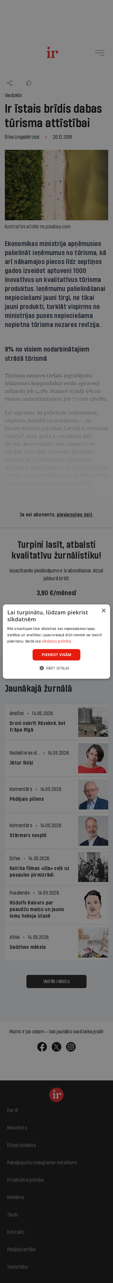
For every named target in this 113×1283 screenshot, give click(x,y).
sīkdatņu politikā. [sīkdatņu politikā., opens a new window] (57, 641)
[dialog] (56, 641)
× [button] (103, 610)
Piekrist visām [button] (56, 654)
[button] (56, 668)
